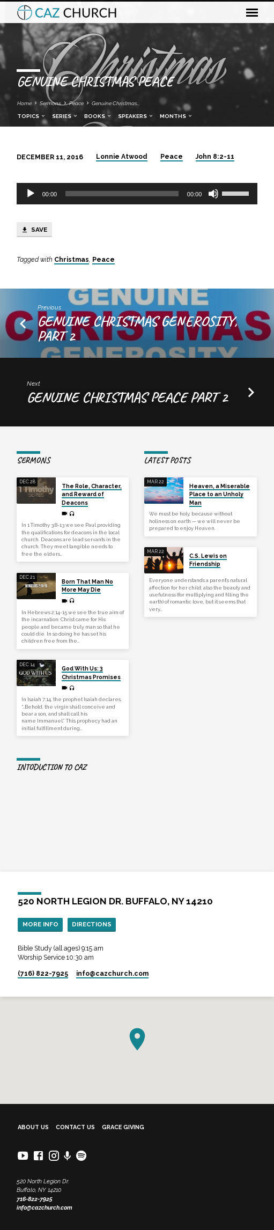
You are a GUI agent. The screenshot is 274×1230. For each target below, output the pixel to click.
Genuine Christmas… (115, 103)
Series (65, 116)
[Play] (30, 193)
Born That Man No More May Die (87, 585)
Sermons (50, 103)
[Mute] (213, 193)
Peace (76, 103)
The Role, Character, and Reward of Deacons (92, 494)
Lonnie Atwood (121, 156)
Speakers (136, 116)
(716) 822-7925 (43, 973)
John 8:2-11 (215, 156)
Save (34, 230)
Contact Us (75, 1127)
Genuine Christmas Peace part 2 (127, 397)
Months (176, 116)
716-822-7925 (35, 1199)
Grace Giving (123, 1127)
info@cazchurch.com (44, 1207)
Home (24, 103)
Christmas (71, 259)
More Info (40, 924)
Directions (92, 924)
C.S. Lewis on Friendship (208, 560)
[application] (137, 193)
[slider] (122, 193)
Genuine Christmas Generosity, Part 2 (137, 328)
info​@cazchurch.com (112, 973)
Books (98, 116)
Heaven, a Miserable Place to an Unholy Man (219, 494)
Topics (31, 116)
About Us (33, 1127)
